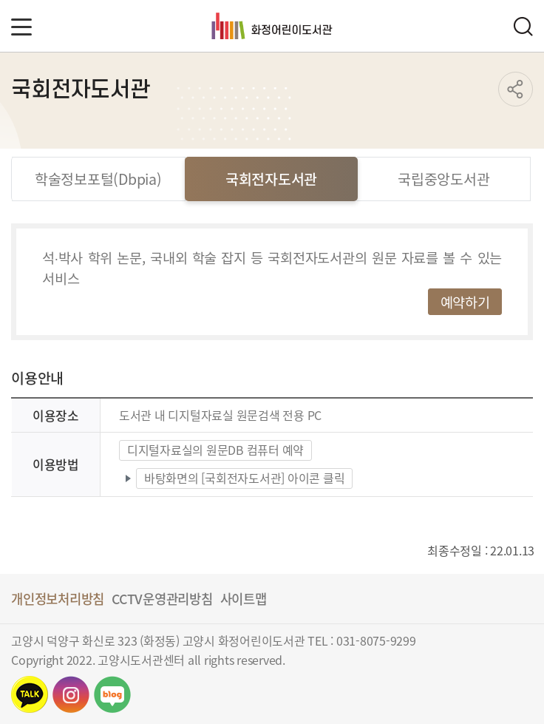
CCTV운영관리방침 (162, 598)
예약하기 (465, 301)
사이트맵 (243, 598)
